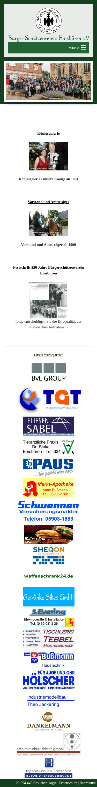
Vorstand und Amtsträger (48, 202)
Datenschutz (68, 783)
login (53, 783)
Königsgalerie (48, 133)
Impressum (88, 783)
